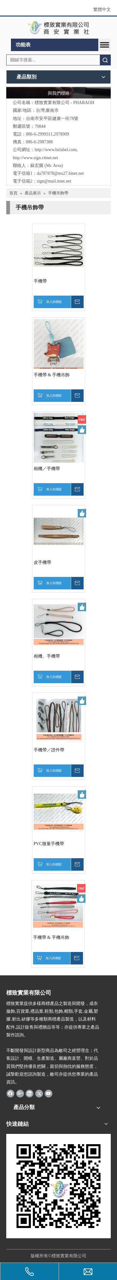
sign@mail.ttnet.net (54, 181)
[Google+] (20, 1093)
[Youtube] (48, 1093)
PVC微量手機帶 (49, 843)
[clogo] (58, 28)
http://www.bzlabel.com (55, 149)
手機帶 (40, 281)
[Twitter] (39, 1093)
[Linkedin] (29, 1093)
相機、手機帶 (47, 656)
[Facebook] (10, 1093)
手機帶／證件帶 (49, 750)
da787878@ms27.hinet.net (60, 173)
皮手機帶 (42, 562)
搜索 (105, 60)
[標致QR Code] (58, 1186)
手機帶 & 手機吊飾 (52, 375)
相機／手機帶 (47, 468)
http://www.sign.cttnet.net (35, 157)
